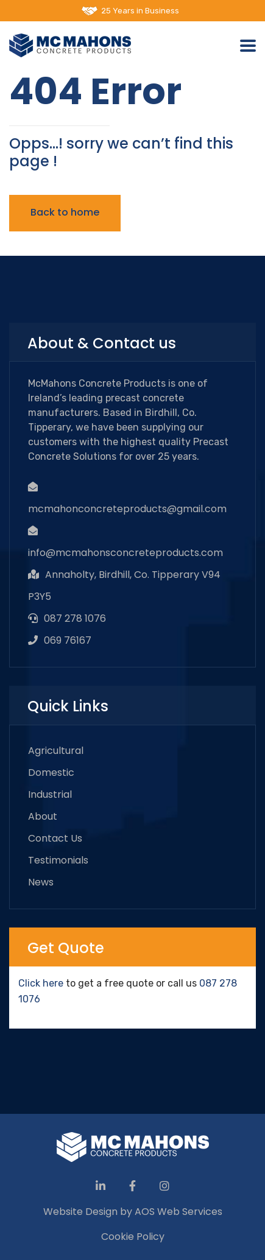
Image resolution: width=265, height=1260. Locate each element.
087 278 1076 (75, 618)
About (42, 816)
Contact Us (55, 838)
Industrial (50, 794)
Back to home (64, 212)
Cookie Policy (132, 1237)
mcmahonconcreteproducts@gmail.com (127, 509)
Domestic (51, 773)
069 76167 (67, 640)
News (41, 882)
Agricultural (55, 751)
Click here (40, 983)
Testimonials (58, 860)
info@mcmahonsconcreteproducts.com (125, 553)
